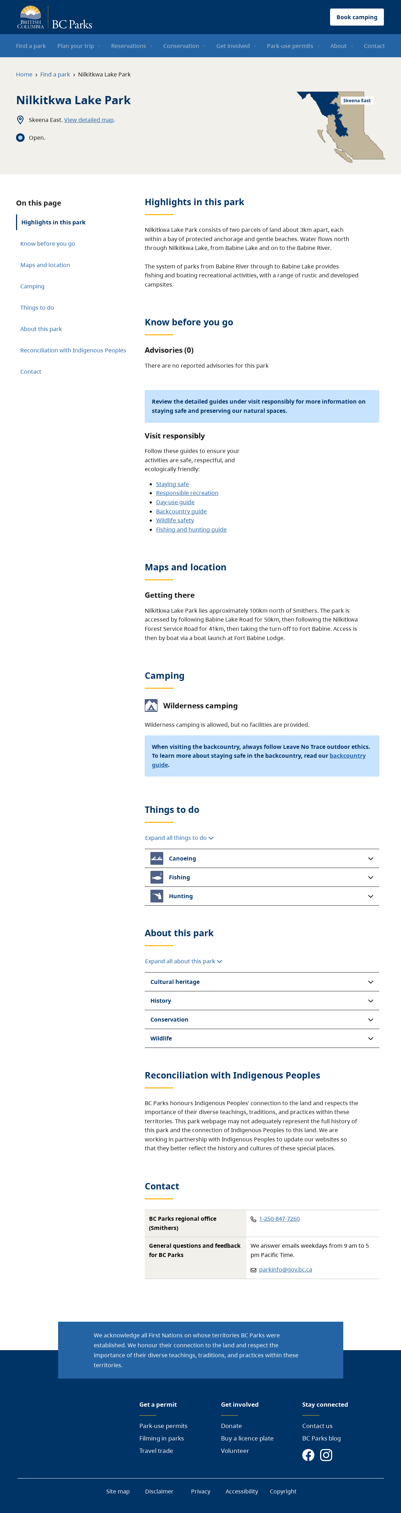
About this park (41, 329)
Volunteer (235, 1451)
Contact (30, 371)
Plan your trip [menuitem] (75, 46)
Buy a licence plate (247, 1438)
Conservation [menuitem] (181, 46)
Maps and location (45, 265)
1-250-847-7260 (279, 1218)
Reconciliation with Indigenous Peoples (73, 350)
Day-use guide (175, 502)
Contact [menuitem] (374, 46)
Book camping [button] (356, 17)
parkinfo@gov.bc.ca (285, 1269)
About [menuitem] (338, 46)
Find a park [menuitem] (31, 46)
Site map (118, 1491)
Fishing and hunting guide (191, 529)
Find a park (55, 74)
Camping (32, 286)
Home (24, 74)
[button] (262, 858)
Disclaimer (159, 1491)
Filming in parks (161, 1438)
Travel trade (156, 1451)
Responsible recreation (187, 493)
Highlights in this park (53, 222)
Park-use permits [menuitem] (290, 46)
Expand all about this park (183, 961)
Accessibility (242, 1491)
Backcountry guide (181, 511)
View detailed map (89, 120)
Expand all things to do (179, 838)
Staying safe (172, 484)
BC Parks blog (321, 1438)
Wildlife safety (175, 520)
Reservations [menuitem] (128, 46)
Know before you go (47, 243)
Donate (231, 1426)
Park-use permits (163, 1426)
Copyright (283, 1491)
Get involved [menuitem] (233, 46)
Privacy (200, 1491)
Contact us (317, 1426)
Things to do (37, 307)
